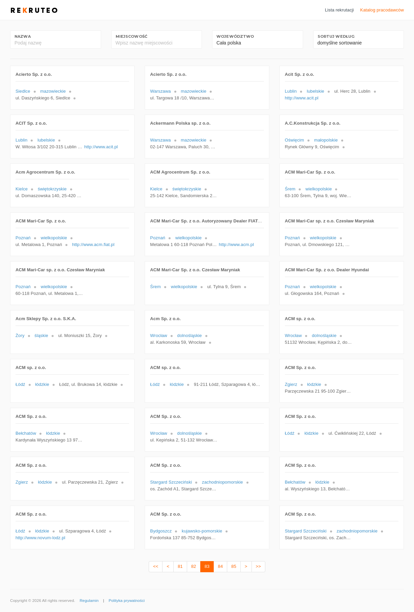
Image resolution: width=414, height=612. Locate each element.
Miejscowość (131, 36)
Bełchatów (26, 433)
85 (233, 566)
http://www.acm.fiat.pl (93, 244)
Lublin (291, 91)
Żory (20, 335)
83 (207, 566)
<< (155, 566)
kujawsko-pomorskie (202, 530)
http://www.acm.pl (236, 244)
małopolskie (326, 140)
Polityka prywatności (127, 601)
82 (193, 566)
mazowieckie (53, 91)
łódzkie (42, 384)
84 (220, 566)
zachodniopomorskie (222, 482)
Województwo (235, 36)
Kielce (22, 188)
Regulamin (89, 601)
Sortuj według (336, 36)
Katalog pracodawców (382, 9)
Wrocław (158, 335)
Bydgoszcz (161, 530)
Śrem (290, 188)
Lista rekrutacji (339, 9)
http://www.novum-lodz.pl (40, 537)
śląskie (41, 335)
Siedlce (23, 91)
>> (258, 566)
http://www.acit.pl (302, 97)
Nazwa (22, 36)
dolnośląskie (189, 335)
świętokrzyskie (52, 188)
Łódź (20, 384)
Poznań (23, 237)
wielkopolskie (318, 188)
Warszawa (160, 91)
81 (180, 566)
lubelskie (315, 91)
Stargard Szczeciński (171, 482)
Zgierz (291, 384)
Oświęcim (294, 140)
